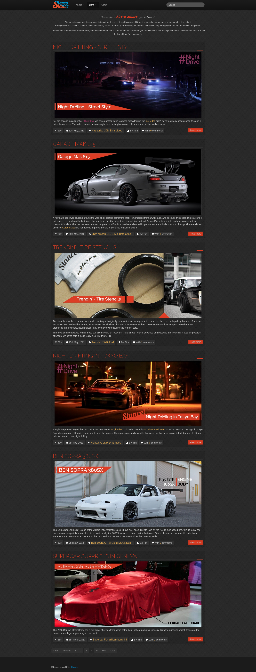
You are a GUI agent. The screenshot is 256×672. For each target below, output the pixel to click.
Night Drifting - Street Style (93, 47)
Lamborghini (119, 640)
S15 (108, 234)
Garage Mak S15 (74, 144)
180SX (120, 543)
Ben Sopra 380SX (75, 456)
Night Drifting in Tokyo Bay (91, 356)
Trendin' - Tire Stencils (84, 247)
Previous (66, 650)
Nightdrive (98, 131)
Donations (75, 667)
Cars (92, 5)
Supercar (98, 640)
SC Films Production (154, 429)
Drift (112, 131)
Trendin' (96, 342)
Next (104, 650)
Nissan (102, 234)
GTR (107, 543)
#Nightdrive (116, 429)
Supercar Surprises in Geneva (95, 556)
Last (112, 650)
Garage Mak (68, 227)
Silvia (115, 234)
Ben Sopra (97, 543)
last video (150, 121)
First (55, 650)
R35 (112, 543)
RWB (105, 342)
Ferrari (108, 640)
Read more (195, 130)
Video (119, 131)
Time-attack (125, 234)
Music (80, 5)
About (104, 5)
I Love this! (56, 130)
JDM (107, 131)
